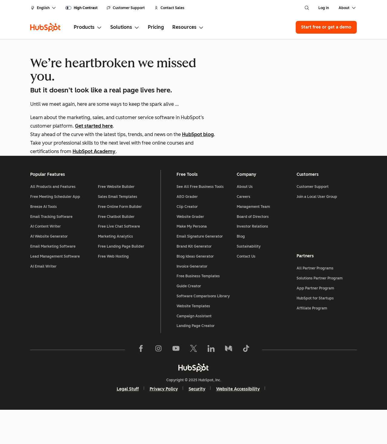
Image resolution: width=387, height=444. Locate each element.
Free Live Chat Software (119, 261)
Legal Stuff (128, 423)
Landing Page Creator (196, 360)
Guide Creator (189, 320)
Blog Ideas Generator (195, 291)
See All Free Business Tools (200, 221)
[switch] (81, 8)
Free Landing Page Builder (121, 281)
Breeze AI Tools (43, 241)
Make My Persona (192, 261)
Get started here (94, 126)
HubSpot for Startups (315, 332)
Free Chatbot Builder (116, 251)
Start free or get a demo (326, 27)
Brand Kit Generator (194, 281)
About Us (245, 221)
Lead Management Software (55, 291)
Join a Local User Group (317, 231)
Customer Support (126, 8)
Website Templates (193, 340)
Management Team (253, 241)
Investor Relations (252, 261)
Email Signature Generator (200, 271)
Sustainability (249, 281)
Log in (323, 8)
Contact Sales (169, 8)
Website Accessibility (238, 423)
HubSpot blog (198, 134)
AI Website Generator (49, 271)
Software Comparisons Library (203, 330)
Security (197, 423)
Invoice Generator (192, 301)
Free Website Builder (116, 221)
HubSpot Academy (94, 151)
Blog (241, 271)
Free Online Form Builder (120, 241)
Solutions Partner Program (320, 312)
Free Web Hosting (113, 291)
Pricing (156, 27)
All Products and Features (53, 221)
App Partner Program (315, 322)
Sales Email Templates (117, 231)
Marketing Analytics (115, 271)
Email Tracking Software (51, 251)
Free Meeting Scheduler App (55, 231)
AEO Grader (187, 231)
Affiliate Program (312, 342)
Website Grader (190, 251)
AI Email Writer (43, 301)
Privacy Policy (164, 423)
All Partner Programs (315, 302)
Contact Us (246, 291)
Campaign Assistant (194, 350)
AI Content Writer (45, 261)
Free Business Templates (198, 310)
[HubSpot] (45, 27)
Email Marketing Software (53, 281)
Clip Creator (187, 241)
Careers (243, 231)
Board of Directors (253, 251)
